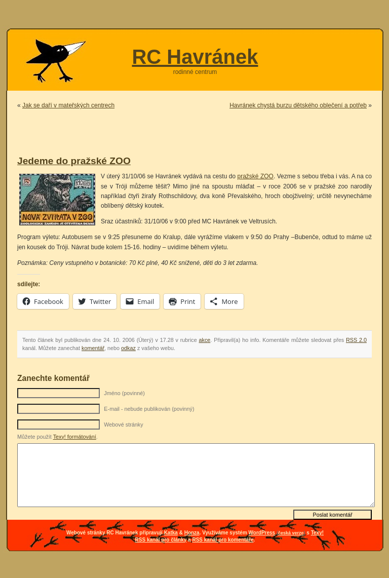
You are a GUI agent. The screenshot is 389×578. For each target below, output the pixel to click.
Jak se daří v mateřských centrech (68, 105)
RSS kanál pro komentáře (222, 540)
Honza (192, 532)
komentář (93, 348)
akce (205, 340)
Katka (171, 532)
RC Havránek (195, 57)
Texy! (317, 532)
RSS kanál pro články (161, 540)
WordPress (262, 532)
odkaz (128, 348)
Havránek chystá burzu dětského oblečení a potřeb (298, 105)
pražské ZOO (255, 176)
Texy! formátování (74, 437)
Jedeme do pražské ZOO (74, 161)
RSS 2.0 (356, 340)
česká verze (291, 532)
